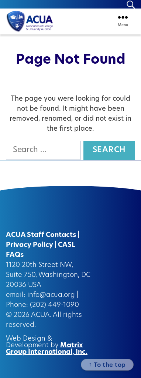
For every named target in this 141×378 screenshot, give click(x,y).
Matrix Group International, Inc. (46, 349)
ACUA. (41, 315)
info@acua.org (51, 295)
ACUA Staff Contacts (41, 235)
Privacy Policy (29, 245)
